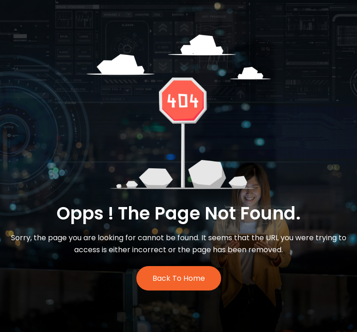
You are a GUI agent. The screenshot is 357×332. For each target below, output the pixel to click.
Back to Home (178, 278)
